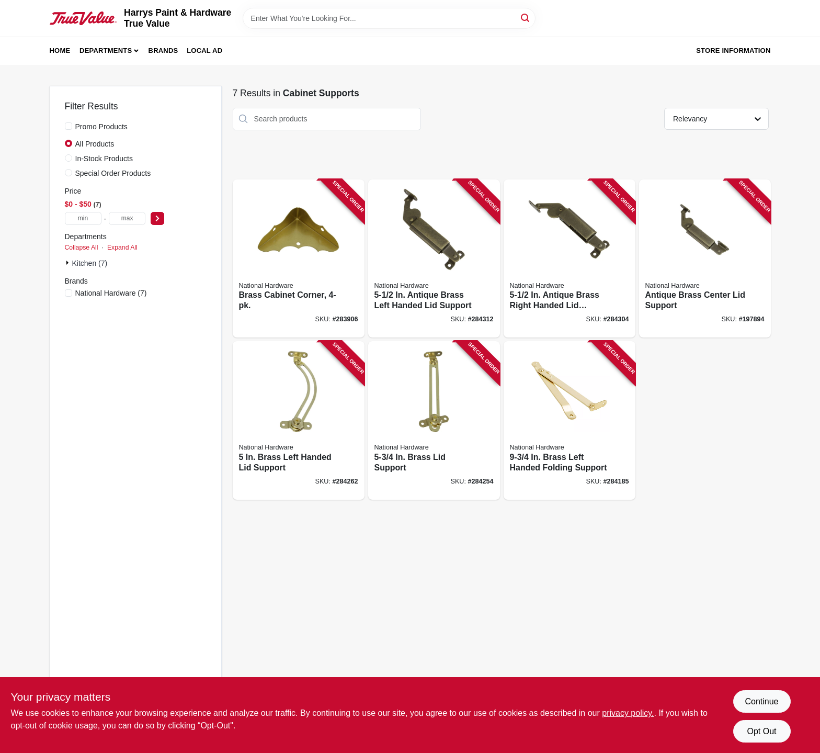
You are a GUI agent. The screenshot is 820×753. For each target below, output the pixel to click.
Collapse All (81, 247)
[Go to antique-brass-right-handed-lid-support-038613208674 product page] (569, 258)
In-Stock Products (104, 158)
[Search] (525, 17)
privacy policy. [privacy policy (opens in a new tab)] (628, 713)
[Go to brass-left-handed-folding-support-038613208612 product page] (569, 420)
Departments (105, 50)
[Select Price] (157, 218)
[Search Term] (389, 18)
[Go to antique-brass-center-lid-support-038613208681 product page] (705, 258)
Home (60, 50)
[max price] (127, 218)
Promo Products (101, 126)
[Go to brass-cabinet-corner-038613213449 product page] (299, 258)
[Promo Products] (68, 126)
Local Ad (204, 50)
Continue (761, 701)
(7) (111, 293)
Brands (163, 50)
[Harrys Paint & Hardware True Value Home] (83, 18)
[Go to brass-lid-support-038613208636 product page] (434, 420)
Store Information (733, 50)
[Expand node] (68, 263)
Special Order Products (113, 173)
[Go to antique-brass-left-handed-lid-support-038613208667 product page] (434, 258)
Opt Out (761, 731)
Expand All (122, 247)
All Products (95, 144)
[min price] (83, 218)
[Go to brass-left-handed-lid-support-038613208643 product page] (299, 420)
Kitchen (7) (90, 263)
